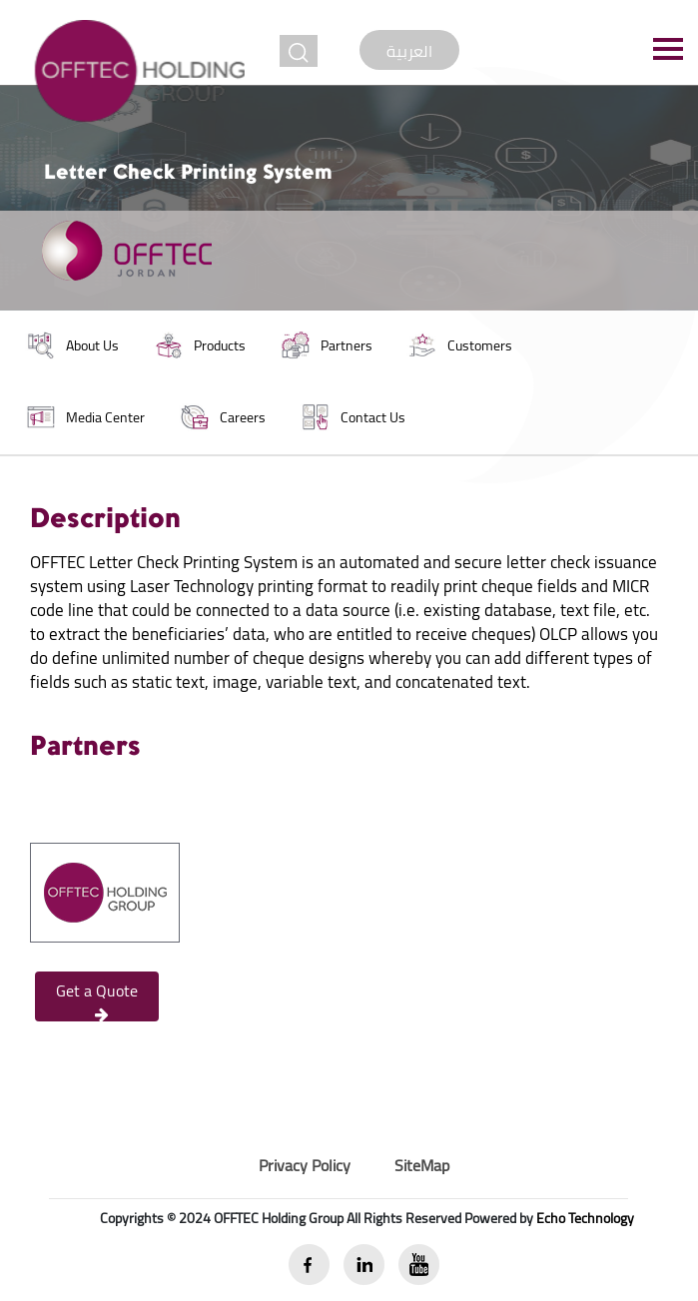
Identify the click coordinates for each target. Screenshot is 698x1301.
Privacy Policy (304, 1165)
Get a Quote (97, 998)
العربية (409, 51)
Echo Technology (585, 1218)
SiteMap (421, 1165)
